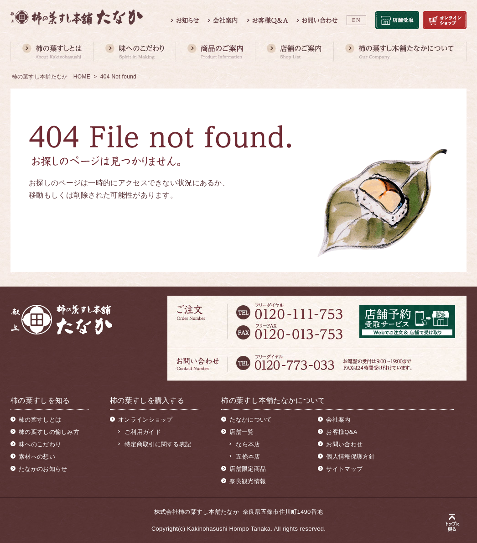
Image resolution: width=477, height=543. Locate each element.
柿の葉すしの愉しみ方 (49, 432)
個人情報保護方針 (350, 456)
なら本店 (248, 444)
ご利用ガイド (142, 432)
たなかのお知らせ (43, 469)
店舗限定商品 (247, 469)
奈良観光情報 (247, 481)
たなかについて (250, 420)
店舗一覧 (241, 432)
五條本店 (248, 456)
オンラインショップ (145, 420)
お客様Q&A (341, 432)
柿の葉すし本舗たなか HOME (51, 76)
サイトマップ (344, 469)
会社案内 (338, 420)
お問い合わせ (344, 444)
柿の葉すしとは (40, 420)
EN (356, 20)
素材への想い (37, 456)
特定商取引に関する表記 (157, 444)
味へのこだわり (40, 444)
